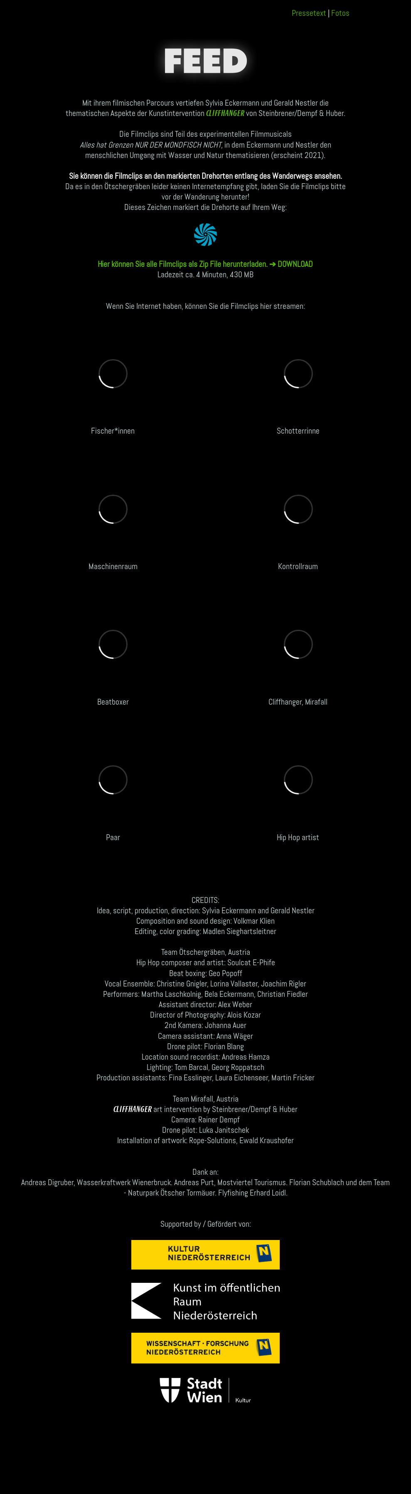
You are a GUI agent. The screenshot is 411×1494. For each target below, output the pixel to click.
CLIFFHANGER (225, 114)
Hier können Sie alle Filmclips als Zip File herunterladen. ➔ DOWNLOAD (205, 264)
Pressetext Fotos (320, 13)
